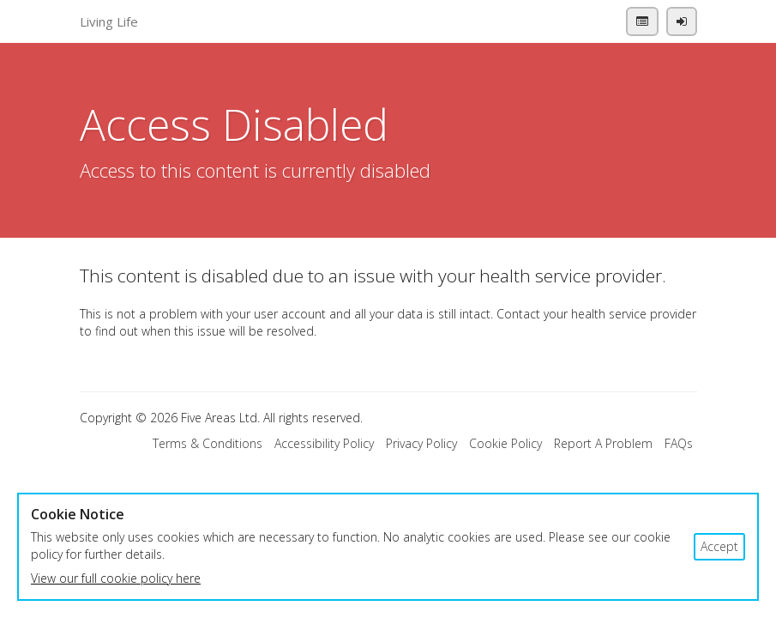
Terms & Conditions (207, 443)
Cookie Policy (505, 443)
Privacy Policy (421, 443)
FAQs (679, 443)
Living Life (109, 21)
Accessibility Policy (324, 443)
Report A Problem (603, 443)
